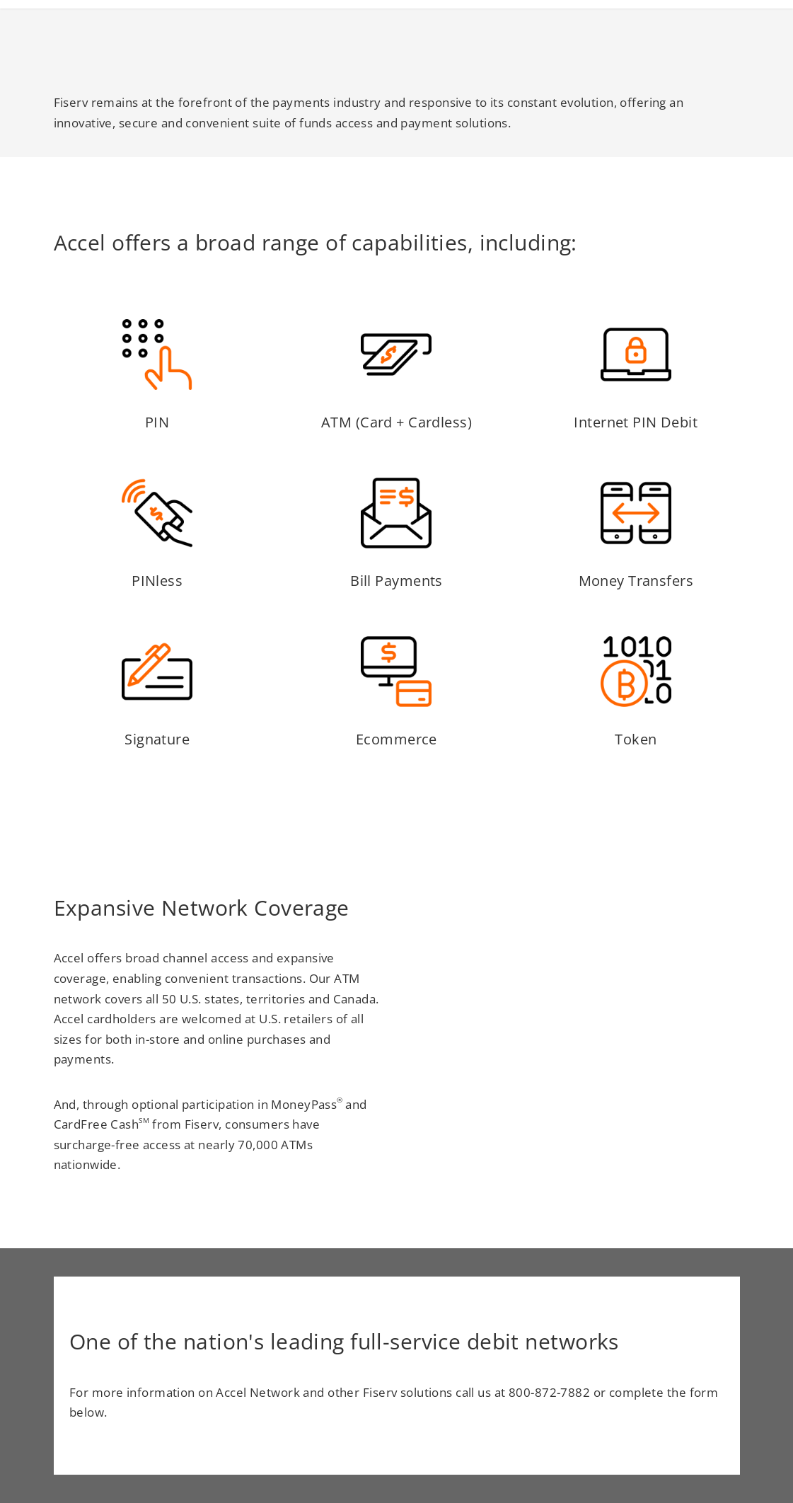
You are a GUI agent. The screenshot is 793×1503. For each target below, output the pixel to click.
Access (454, 31)
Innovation (534, 31)
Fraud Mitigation (645, 31)
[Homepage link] (50, 35)
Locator (746, 31)
